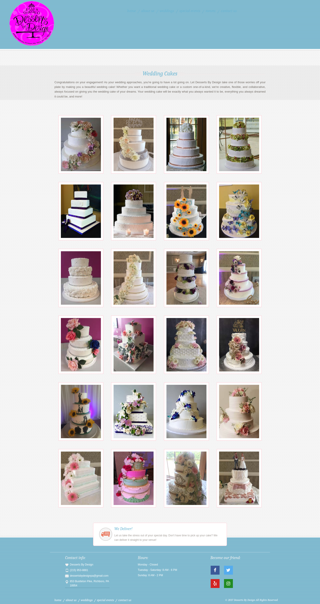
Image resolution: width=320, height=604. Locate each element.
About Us (147, 11)
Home (131, 11)
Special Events (189, 11)
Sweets (211, 11)
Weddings (167, 11)
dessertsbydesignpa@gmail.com (89, 575)
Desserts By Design (42, 23)
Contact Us (229, 11)
